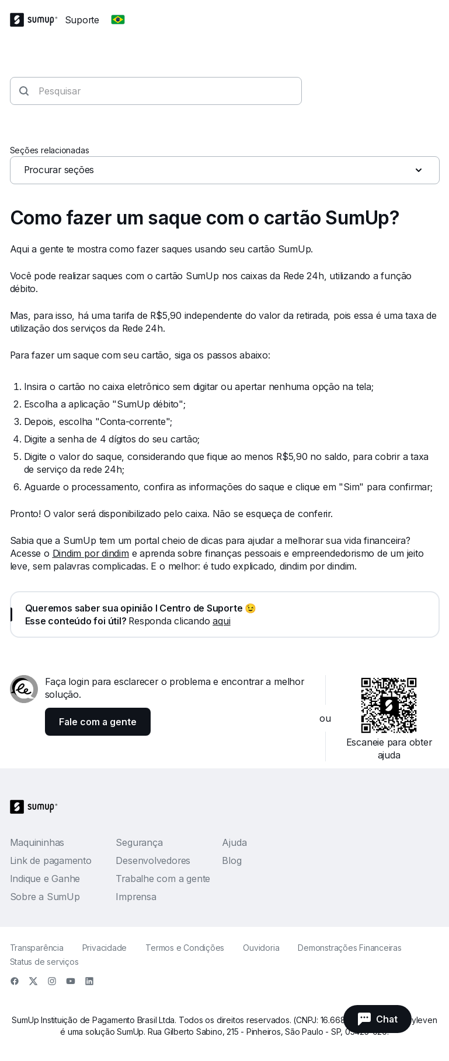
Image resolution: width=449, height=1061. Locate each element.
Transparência (37, 948)
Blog (231, 860)
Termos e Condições (184, 948)
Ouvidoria (261, 948)
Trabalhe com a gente (163, 878)
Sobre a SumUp (45, 896)
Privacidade (104, 948)
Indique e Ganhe (45, 878)
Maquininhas (37, 842)
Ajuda (234, 842)
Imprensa (136, 896)
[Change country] (118, 20)
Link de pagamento (51, 860)
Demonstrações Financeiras (350, 948)
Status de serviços (44, 962)
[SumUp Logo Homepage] (37, 20)
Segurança (139, 842)
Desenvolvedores (153, 860)
